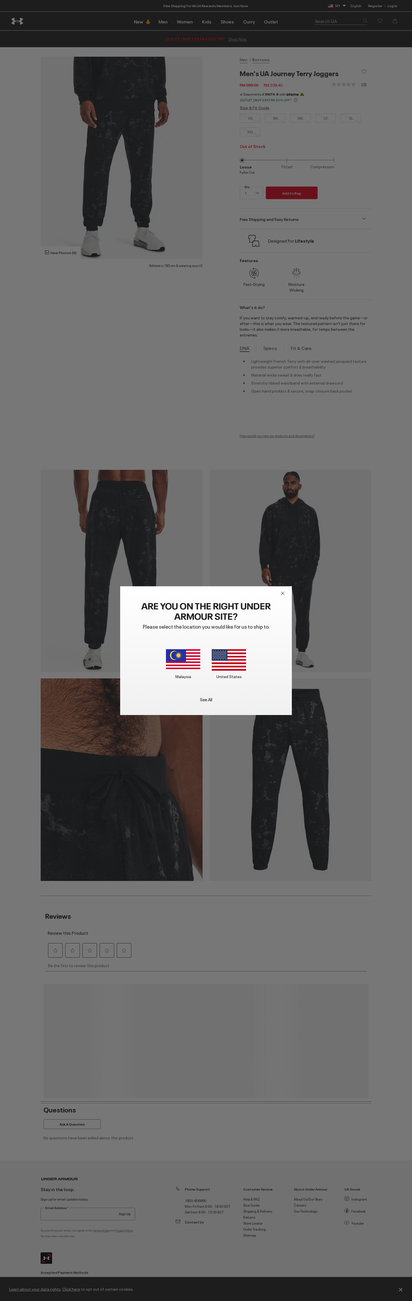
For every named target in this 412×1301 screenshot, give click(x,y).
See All (206, 699)
